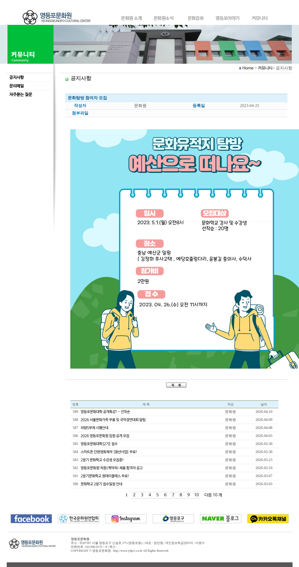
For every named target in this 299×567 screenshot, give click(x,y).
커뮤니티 (265, 68)
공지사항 (16, 77)
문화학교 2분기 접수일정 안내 (101, 484)
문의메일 (16, 86)
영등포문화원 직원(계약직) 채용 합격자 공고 (112, 468)
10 (196, 495)
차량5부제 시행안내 (94, 428)
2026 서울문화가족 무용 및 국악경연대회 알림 (113, 420)
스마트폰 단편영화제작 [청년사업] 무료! (109, 452)
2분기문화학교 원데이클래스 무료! (105, 476)
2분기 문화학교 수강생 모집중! (102, 460)
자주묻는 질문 (20, 94)
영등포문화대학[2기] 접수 (99, 444)
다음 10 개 (213, 495)
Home (248, 68)
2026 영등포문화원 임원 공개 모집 (105, 436)
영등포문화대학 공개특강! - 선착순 (105, 412)
